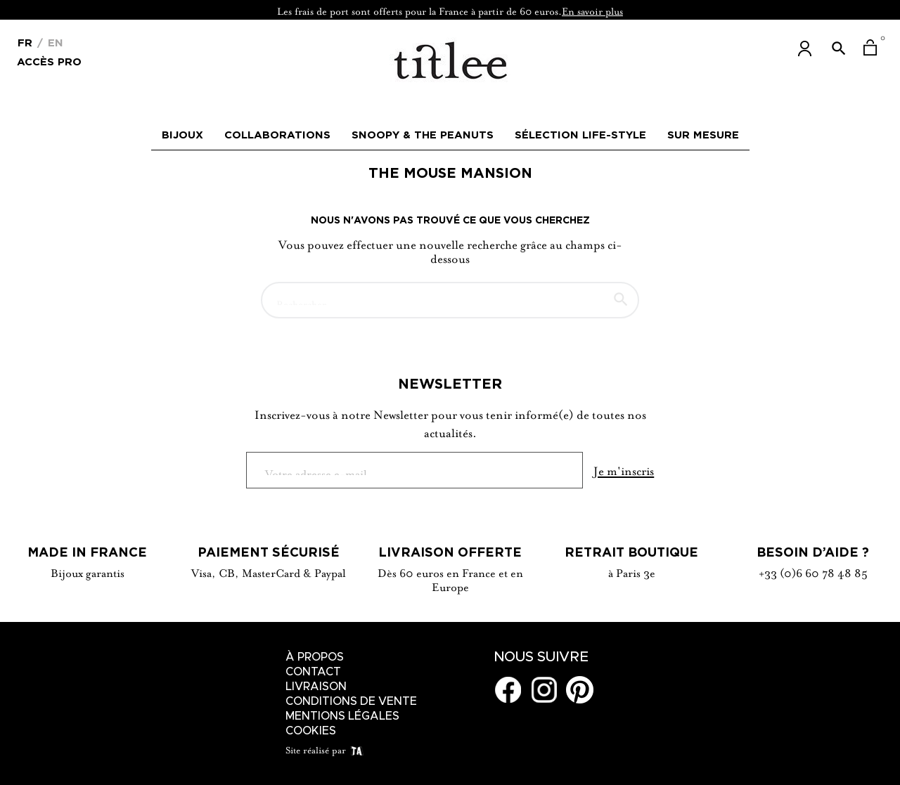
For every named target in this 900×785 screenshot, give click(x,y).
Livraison (316, 686)
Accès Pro (49, 61)
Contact (313, 671)
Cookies (310, 731)
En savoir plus (592, 10)
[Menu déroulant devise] (25, 41)
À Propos (314, 657)
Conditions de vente (351, 701)
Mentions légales (342, 716)
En (53, 42)
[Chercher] (450, 293)
